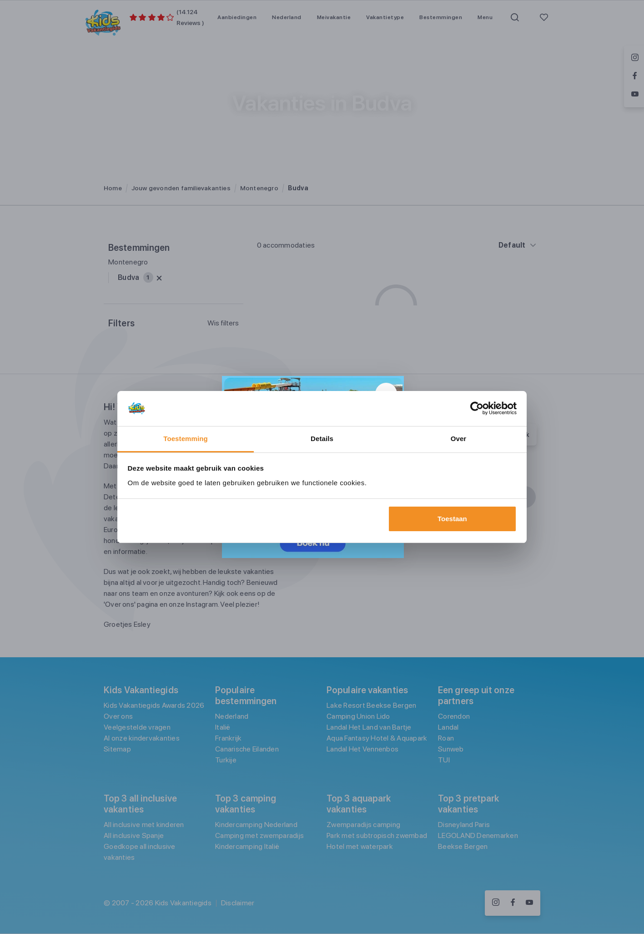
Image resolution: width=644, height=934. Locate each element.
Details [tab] (322, 438)
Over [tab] (459, 438)
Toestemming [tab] (185, 438)
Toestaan (452, 519)
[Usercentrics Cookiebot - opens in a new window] (477, 408)
